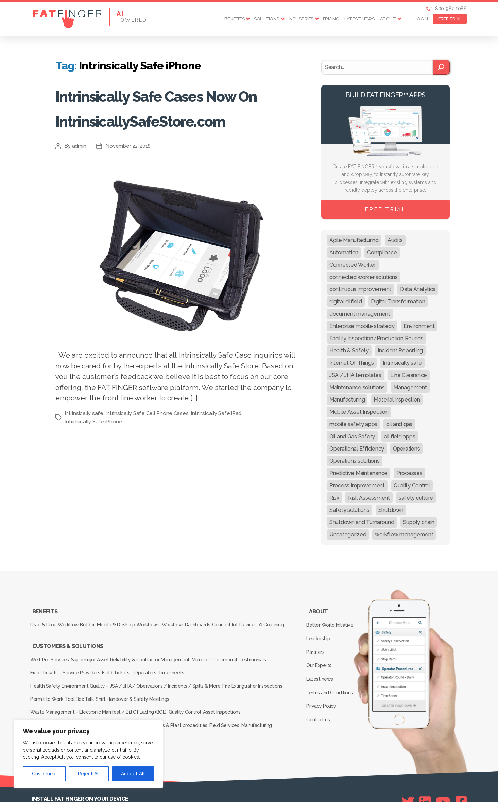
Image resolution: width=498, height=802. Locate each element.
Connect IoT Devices (256, 619)
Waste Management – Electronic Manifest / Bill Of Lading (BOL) (99, 694)
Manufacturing (272, 704)
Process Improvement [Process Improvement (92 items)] (357, 485)
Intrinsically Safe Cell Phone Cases (148, 462)
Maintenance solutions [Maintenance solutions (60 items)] (356, 387)
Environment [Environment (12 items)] (419, 326)
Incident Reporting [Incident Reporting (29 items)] (400, 350)
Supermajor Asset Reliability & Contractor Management (136, 656)
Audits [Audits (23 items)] (395, 240)
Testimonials (268, 656)
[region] (88, 754)
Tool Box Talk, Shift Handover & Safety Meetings (123, 685)
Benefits (234, 18)
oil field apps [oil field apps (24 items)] (399, 436)
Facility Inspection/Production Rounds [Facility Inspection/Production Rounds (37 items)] (376, 338)
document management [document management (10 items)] (359, 314)
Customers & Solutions (67, 646)
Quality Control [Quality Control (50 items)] (412, 485)
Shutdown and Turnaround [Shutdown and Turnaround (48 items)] (361, 522)
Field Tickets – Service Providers (67, 666)
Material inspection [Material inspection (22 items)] (397, 399)
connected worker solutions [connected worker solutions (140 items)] (363, 277)
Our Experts (321, 649)
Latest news (359, 18)
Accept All (133, 773)
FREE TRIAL (449, 18)
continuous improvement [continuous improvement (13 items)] (360, 289)
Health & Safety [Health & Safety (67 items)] (349, 350)
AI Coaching (45, 628)
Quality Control (189, 694)
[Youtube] (443, 775)
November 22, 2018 (130, 195)
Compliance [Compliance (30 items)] (382, 252)
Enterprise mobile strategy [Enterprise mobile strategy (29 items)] (362, 326)
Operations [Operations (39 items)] (406, 448)
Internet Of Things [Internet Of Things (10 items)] (351, 363)
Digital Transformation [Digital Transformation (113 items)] (398, 301)
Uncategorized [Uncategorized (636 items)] (347, 534)
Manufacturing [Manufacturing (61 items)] (347, 399)
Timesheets (182, 666)
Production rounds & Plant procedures (172, 704)
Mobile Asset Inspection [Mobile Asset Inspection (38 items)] (359, 412)
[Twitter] (408, 775)
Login (421, 18)
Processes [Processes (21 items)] (409, 473)
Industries (301, 18)
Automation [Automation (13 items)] (343, 252)
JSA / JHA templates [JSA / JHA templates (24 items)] (355, 375)
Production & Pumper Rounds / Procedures (78, 704)
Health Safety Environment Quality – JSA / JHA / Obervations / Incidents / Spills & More (125, 675)
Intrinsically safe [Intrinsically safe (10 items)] (402, 363)
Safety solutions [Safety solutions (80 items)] (349, 510)
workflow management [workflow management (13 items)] (404, 534)
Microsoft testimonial (225, 656)
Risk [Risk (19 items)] (334, 497)
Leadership (320, 629)
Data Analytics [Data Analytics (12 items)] (417, 289)
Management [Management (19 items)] (410, 387)
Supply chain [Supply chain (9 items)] (418, 522)
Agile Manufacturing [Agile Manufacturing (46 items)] (354, 240)
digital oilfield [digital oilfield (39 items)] (345, 301)
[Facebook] (461, 775)
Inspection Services (53, 713)
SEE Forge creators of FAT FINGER (311, 787)
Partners (317, 639)
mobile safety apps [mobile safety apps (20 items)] (353, 424)
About (388, 18)
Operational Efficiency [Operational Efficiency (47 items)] (356, 448)
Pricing (331, 18)
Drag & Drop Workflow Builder (64, 619)
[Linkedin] (425, 775)
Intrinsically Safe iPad (218, 462)
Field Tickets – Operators (135, 666)
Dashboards (214, 619)
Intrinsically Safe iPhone (94, 471)
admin (79, 195)
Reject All (89, 773)
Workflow (183, 619)
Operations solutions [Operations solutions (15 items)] (354, 461)
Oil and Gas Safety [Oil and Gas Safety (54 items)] (352, 436)
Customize (44, 773)
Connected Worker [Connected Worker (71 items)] (352, 265)
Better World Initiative (332, 619)
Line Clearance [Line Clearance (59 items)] (408, 375)
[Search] (441, 67)
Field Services (234, 704)
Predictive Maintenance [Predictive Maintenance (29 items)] (358, 473)
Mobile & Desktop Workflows (134, 619)
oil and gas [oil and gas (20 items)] (399, 424)
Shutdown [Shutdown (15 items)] (390, 510)
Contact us (320, 688)
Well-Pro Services (51, 656)
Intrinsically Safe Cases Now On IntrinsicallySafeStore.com (174, 131)
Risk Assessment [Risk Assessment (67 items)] (369, 497)
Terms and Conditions (331, 669)
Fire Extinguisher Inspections (255, 675)
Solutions (266, 18)
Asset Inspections (231, 694)
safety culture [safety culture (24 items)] (416, 497)
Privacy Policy (323, 678)
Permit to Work (49, 685)
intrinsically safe (84, 462)
